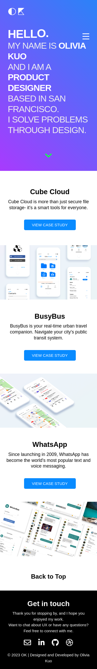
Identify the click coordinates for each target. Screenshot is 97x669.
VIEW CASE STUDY (50, 225)
